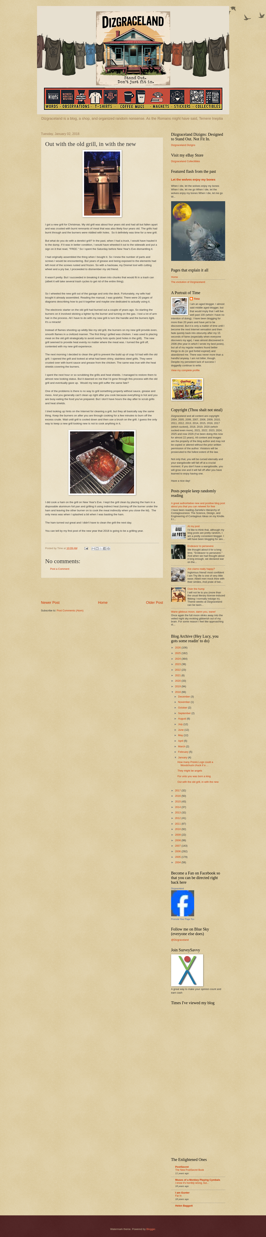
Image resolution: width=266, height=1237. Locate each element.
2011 (178, 823)
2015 (178, 801)
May (181, 735)
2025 (178, 653)
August (182, 718)
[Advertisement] (102, 589)
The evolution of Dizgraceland (188, 281)
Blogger (150, 1229)
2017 (178, 790)
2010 (178, 829)
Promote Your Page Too (182, 919)
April (181, 740)
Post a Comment (59, 568)
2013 (178, 812)
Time (197, 298)
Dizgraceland (177, 888)
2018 (178, 691)
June (181, 729)
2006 (178, 851)
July (180, 724)
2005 (178, 856)
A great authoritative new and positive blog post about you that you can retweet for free (198, 505)
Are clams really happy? (201, 568)
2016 (178, 795)
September (185, 713)
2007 (178, 845)
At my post (194, 526)
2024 (178, 658)
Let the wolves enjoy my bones (193, 179)
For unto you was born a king (194, 776)
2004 (178, 862)
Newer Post (50, 603)
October (183, 707)
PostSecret (182, 1166)
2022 (178, 669)
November (184, 701)
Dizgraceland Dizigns (183, 145)
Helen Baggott (184, 1205)
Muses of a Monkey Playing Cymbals (197, 1179)
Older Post (154, 603)
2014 (178, 807)
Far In (178, 1195)
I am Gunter (182, 1192)
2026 (178, 647)
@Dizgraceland (180, 939)
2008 (178, 840)
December (184, 696)
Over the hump (196, 588)
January (183, 757)
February (183, 751)
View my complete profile (185, 370)
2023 (178, 664)
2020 (178, 680)
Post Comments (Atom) (70, 610)
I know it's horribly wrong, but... (192, 1183)
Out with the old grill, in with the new (198, 781)
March (182, 746)
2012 (178, 818)
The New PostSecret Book (189, 1170)
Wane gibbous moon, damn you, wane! (193, 611)
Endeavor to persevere (201, 546)
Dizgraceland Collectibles (185, 161)
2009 (178, 834)
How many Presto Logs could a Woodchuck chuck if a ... (195, 764)
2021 (178, 675)
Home (102, 603)
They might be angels (190, 770)
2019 (178, 686)
